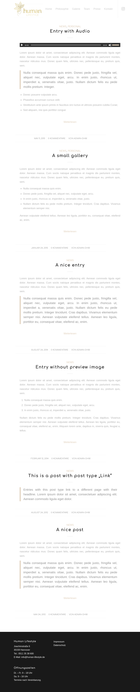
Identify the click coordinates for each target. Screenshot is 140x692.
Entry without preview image (70, 367)
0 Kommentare (56, 138)
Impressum (58, 641)
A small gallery (70, 155)
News (62, 26)
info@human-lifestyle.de (33, 657)
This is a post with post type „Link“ (70, 476)
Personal (74, 26)
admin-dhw (80, 138)
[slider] (116, 45)
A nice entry (70, 265)
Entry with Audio (70, 31)
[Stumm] (110, 45)
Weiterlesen (70, 122)
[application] (70, 45)
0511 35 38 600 (26, 653)
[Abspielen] (22, 45)
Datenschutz (59, 645)
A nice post (70, 530)
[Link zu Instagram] (123, 9)
